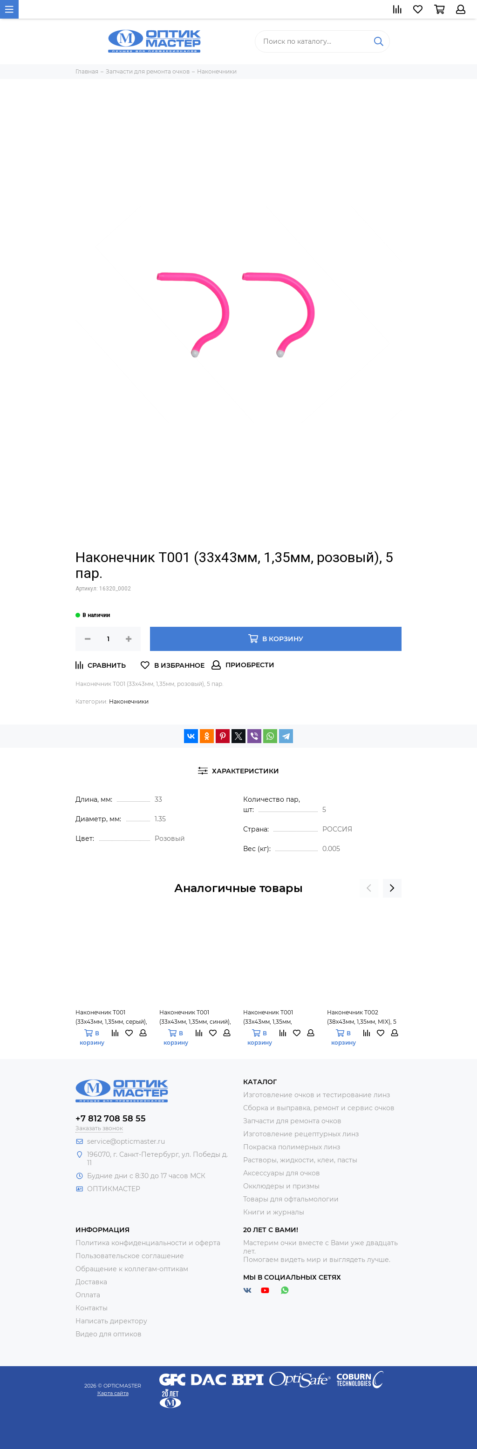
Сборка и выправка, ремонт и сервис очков (319, 1108)
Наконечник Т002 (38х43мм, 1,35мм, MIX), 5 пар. (361, 1017)
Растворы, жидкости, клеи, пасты (300, 1160)
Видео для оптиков (108, 1334)
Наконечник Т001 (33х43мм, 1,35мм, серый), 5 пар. (111, 1017)
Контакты (91, 1308)
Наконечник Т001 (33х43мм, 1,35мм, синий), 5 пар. (195, 1017)
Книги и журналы (273, 1212)
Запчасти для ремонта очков (292, 1121)
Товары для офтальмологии (291, 1199)
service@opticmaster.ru (126, 1141)
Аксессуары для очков (281, 1173)
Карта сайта (113, 1393)
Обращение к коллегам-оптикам (131, 1269)
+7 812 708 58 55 (110, 1119)
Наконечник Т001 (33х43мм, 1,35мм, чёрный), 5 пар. (268, 1017)
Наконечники (129, 701)
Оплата (87, 1295)
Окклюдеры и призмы (281, 1186)
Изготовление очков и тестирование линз (316, 1095)
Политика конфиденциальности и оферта (147, 1243)
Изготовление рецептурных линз (301, 1134)
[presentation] (369, 888)
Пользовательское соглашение (129, 1256)
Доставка (91, 1282)
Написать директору (111, 1321)
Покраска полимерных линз (291, 1147)
